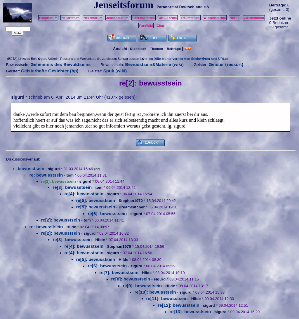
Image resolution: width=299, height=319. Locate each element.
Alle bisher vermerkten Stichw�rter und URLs (191, 58)
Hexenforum (93, 18)
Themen (156, 48)
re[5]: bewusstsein (95, 200)
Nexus (234, 18)
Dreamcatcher (132, 207)
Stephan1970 (130, 200)
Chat (160, 25)
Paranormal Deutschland (180, 7)
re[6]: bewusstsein (107, 213)
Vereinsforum (254, 18)
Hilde (71, 227)
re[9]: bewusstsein (142, 285)
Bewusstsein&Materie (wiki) (154, 64)
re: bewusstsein (46, 174)
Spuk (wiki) (115, 70)
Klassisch (138, 48)
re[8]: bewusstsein (130, 278)
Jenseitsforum (117, 18)
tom (70, 175)
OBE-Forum (168, 18)
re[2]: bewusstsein (60, 219)
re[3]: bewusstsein (72, 187)
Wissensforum (215, 18)
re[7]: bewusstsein (118, 272)
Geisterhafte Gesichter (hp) (50, 70)
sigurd (17, 97)
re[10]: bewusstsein (155, 292)
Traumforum (190, 18)
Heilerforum (70, 18)
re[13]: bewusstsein (190, 311)
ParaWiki (146, 25)
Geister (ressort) (225, 64)
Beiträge (174, 48)
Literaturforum (143, 18)
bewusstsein (31, 168)
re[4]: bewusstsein (83, 193)
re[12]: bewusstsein (178, 305)
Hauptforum (48, 18)
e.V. (207, 7)
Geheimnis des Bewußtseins (60, 64)
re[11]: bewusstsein (166, 298)
